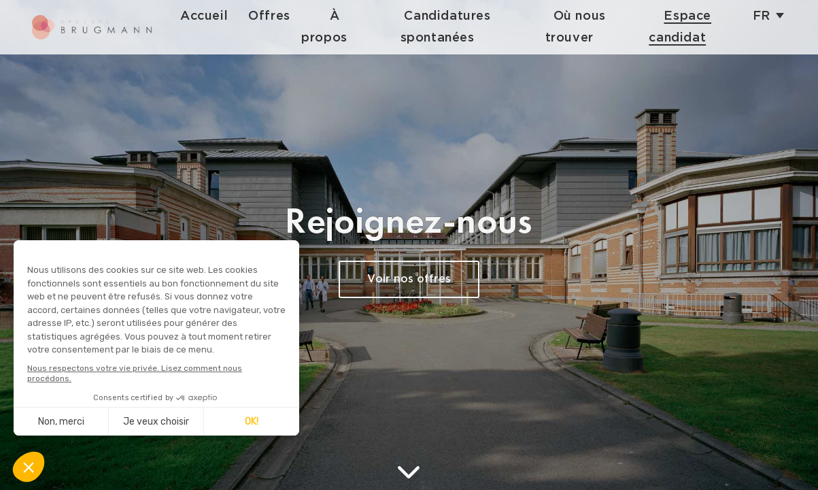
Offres (279, 16)
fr (761, 16)
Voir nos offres (409, 279)
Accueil (214, 16)
